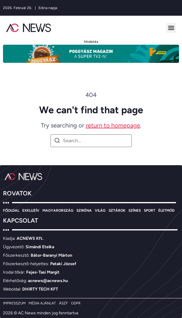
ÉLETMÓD (166, 210)
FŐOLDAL (11, 210)
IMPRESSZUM (14, 303)
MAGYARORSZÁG (57, 210)
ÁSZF (63, 303)
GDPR (76, 303)
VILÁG (100, 210)
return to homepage (113, 125)
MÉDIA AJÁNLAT (42, 303)
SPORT (149, 210)
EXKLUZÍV (30, 210)
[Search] (57, 141)
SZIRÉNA (84, 210)
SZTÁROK (117, 210)
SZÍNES (134, 210)
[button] (171, 28)
